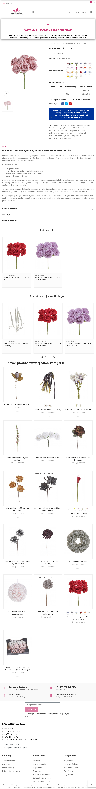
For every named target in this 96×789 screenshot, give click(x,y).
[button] (42, 357)
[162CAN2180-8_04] (90, 68)
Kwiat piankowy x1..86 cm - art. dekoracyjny (78, 458)
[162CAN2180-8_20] (72, 77)
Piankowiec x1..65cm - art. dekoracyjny (48, 562)
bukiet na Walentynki (78, 133)
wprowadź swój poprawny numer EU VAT (74, 116)
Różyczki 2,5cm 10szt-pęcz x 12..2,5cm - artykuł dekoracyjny (17, 668)
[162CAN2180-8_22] (85, 73)
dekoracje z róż (70, 128)
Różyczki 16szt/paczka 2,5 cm (48, 457)
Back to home (89, 43)
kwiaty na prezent (83, 125)
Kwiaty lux (17, 407)
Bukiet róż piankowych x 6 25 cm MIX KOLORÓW (78, 618)
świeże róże (64, 130)
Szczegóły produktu (11, 209)
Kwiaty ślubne (39, 275)
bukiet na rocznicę (56, 136)
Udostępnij (62, 103)
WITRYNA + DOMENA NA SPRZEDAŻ (48, 30)
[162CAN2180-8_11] (76, 64)
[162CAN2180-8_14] (85, 64)
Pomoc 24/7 (14, 694)
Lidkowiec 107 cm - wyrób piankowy (17, 458)
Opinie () (58, 53)
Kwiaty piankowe (9, 275)
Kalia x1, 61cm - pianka (78, 513)
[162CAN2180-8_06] (72, 73)
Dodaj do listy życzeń (81, 99)
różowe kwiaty (69, 125)
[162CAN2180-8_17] (90, 73)
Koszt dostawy (9, 221)
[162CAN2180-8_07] (90, 64)
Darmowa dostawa (18, 687)
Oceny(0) (6, 215)
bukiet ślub (66, 138)
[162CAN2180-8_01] (68, 68)
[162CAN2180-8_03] (81, 77)
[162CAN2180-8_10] (81, 68)
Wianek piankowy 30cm (78, 561)
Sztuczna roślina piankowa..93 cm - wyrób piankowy (17, 562)
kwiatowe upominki (73, 136)
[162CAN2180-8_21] (85, 68)
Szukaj (91, 12)
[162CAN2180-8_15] (72, 64)
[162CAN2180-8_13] (81, 64)
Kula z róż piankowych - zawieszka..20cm (17, 613)
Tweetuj (66, 103)
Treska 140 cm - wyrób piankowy (48, 409)
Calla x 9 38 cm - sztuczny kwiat (78, 409)
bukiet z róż (82, 128)
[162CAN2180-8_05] (76, 77)
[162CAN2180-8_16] (76, 68)
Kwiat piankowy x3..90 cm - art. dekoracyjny (17, 509)
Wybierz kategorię (77, 12)
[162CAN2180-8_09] (68, 64)
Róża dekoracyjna (56, 128)
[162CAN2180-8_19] (68, 77)
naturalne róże (55, 138)
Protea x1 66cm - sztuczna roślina (17, 404)
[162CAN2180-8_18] (81, 73)
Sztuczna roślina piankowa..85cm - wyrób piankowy (48, 509)
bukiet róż (58, 125)
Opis (4, 146)
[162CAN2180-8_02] (72, 68)
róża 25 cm (54, 130)
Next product (92, 43)
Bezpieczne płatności (65, 694)
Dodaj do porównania (60, 99)
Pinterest (70, 103)
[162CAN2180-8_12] (76, 73)
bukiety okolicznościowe (59, 133)
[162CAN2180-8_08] (68, 73)
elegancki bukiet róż (78, 130)
